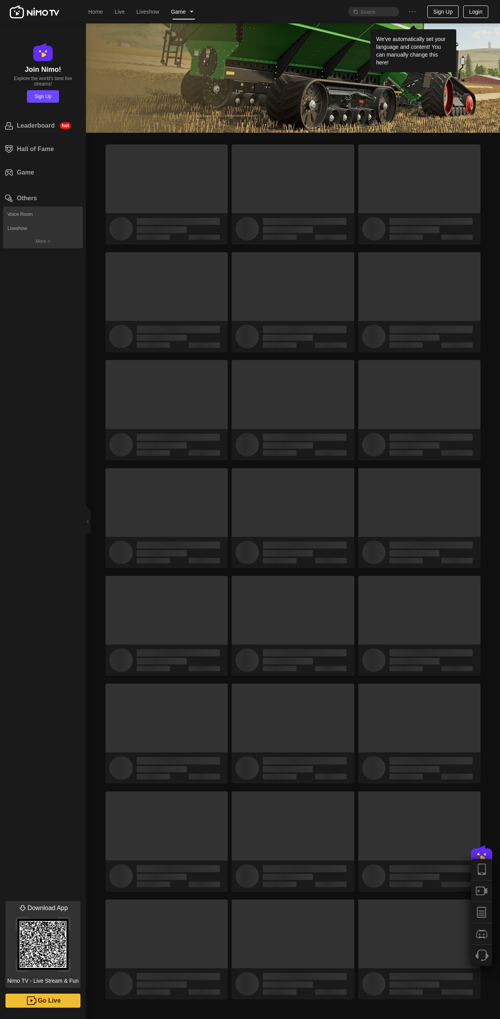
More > (43, 241)
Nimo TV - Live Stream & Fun (42, 942)
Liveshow (17, 228)
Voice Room (20, 214)
